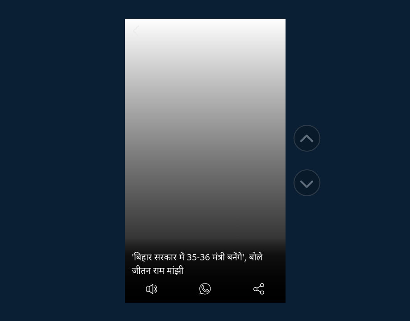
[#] (205, 290)
